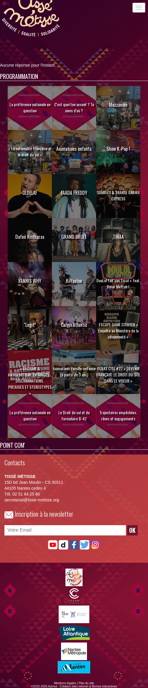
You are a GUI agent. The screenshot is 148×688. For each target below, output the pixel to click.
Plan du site (86, 683)
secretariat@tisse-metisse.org (31, 500)
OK (132, 530)
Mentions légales (65, 683)
